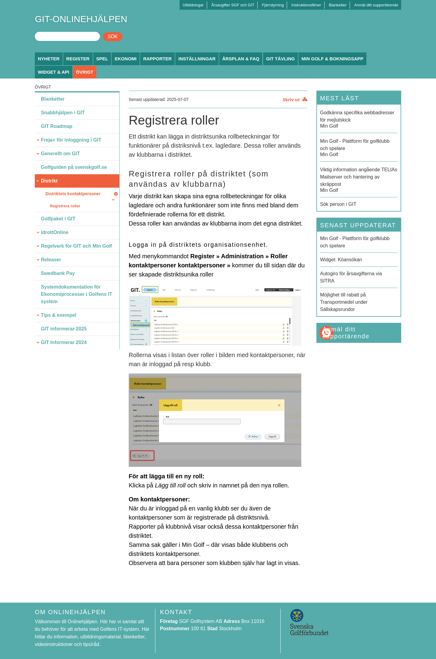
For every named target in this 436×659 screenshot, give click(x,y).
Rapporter (157, 58)
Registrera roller (65, 206)
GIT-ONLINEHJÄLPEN (81, 19)
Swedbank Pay (58, 273)
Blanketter (338, 5)
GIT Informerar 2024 (64, 342)
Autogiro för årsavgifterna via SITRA (351, 277)
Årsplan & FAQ (240, 58)
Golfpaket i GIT (58, 218)
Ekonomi (126, 58)
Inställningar (197, 58)
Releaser (51, 259)
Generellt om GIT (60, 153)
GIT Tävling (280, 58)
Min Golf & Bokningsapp (332, 58)
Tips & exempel (58, 315)
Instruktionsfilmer (306, 5)
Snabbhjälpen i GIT (63, 112)
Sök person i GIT (338, 204)
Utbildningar (193, 5)
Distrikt (49, 180)
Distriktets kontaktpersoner (73, 193)
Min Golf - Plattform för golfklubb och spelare (354, 242)
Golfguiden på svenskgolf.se (74, 167)
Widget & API (53, 72)
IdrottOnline (54, 232)
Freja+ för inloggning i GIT (71, 139)
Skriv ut (291, 99)
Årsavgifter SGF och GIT (232, 5)
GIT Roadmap (56, 126)
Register (78, 58)
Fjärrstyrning (273, 5)
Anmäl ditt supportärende (376, 5)
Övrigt (85, 72)
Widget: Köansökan (341, 259)
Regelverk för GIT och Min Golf (76, 246)
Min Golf (359, 119)
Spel (102, 58)
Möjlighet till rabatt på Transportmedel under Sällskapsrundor (344, 302)
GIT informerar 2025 (64, 328)
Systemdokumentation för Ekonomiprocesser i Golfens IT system (76, 294)
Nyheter (49, 58)
